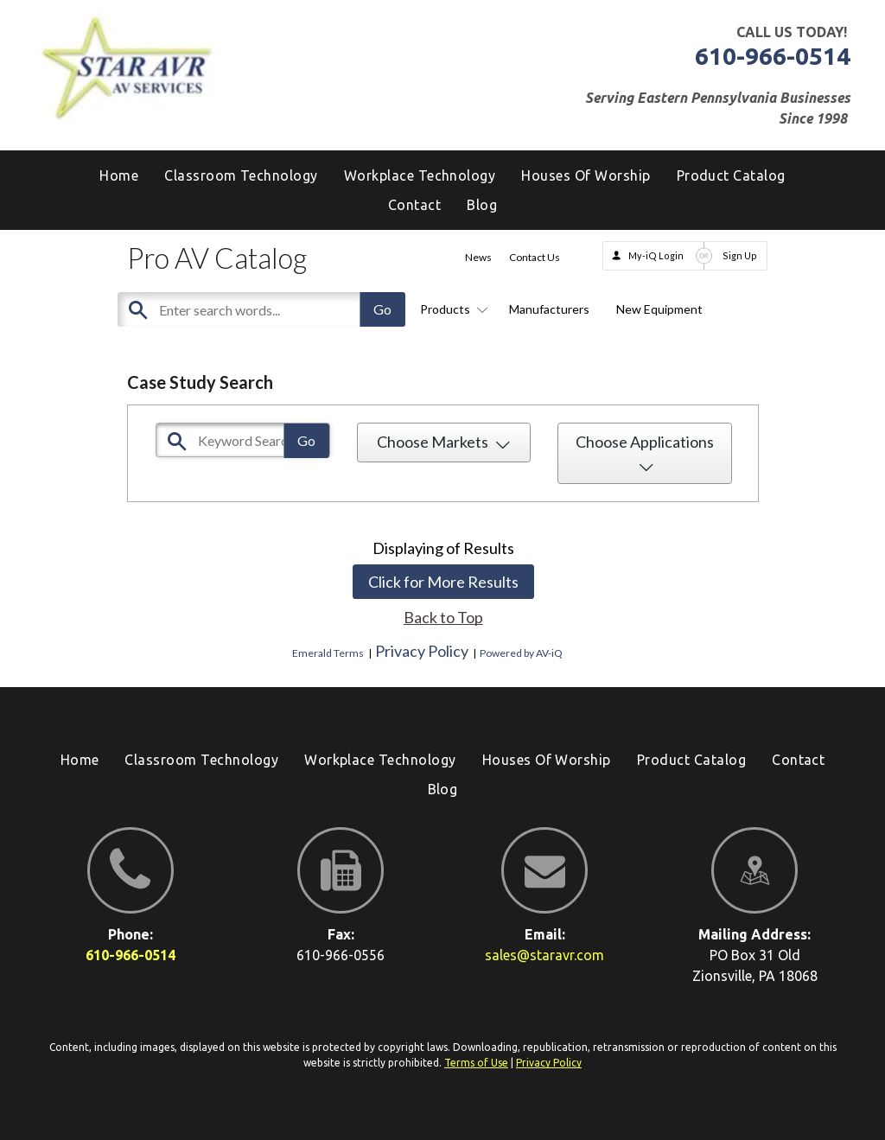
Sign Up (740, 255)
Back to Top (443, 617)
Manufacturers (549, 309)
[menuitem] (482, 205)
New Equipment (659, 309)
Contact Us (534, 257)
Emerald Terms (328, 652)
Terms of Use (476, 1062)
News (478, 257)
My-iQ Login (656, 255)
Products (451, 309)
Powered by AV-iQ (521, 652)
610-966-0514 (772, 55)
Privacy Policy (421, 650)
